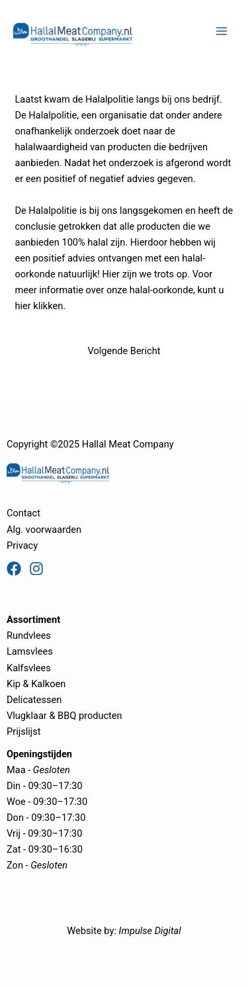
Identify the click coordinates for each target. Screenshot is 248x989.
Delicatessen (34, 700)
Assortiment (33, 620)
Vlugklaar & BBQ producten (64, 716)
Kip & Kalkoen (36, 684)
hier (22, 306)
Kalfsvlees (29, 668)
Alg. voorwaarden (44, 530)
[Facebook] (14, 568)
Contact (23, 513)
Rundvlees (29, 635)
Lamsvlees (30, 651)
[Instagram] (36, 568)
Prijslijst (24, 731)
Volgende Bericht (123, 351)
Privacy (22, 545)
